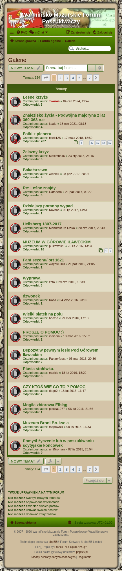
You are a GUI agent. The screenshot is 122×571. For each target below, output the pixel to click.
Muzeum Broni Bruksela (46, 423)
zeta (52, 282)
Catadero (55, 192)
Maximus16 (57, 155)
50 (97, 143)
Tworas (54, 101)
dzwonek (31, 296)
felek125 (55, 137)
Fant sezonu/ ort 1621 (43, 260)
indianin (54, 336)
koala (52, 123)
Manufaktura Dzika (62, 228)
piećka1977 (57, 408)
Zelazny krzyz (36, 152)
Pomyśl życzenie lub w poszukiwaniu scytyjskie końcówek (58, 443)
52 (109, 143)
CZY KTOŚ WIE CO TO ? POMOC (54, 387)
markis (53, 372)
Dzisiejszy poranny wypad (48, 206)
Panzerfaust (57, 358)
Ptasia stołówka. (38, 368)
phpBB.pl (82, 552)
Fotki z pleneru (37, 134)
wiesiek (54, 173)
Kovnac (54, 210)
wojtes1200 (57, 264)
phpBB (53, 541)
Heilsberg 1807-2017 (42, 224)
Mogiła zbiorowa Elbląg (45, 405)
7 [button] (90, 77)
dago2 (53, 390)
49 (91, 143)
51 (103, 143)
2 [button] (60, 77)
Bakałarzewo (35, 170)
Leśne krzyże (35, 97)
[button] (45, 77)
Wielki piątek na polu (43, 314)
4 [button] (73, 77)
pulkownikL (56, 246)
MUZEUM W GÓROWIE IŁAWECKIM (57, 242)
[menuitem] (21, 32)
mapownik (56, 426)
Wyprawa (32, 278)
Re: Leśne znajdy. (40, 188)
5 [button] (79, 77)
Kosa (52, 300)
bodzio (53, 318)
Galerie (17, 60)
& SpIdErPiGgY (77, 546)
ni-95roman (57, 449)
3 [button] (67, 77)
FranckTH (60, 546)
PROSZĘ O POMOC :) (43, 332)
